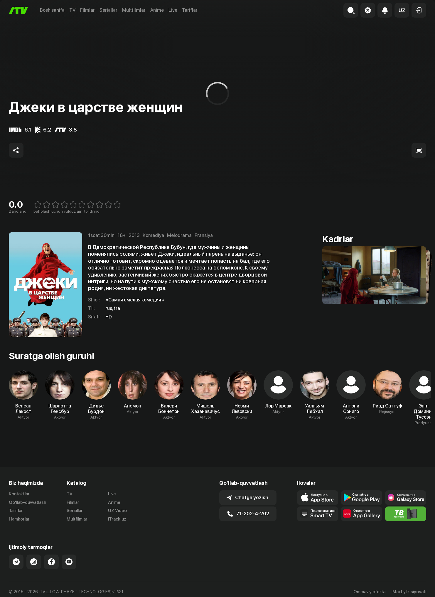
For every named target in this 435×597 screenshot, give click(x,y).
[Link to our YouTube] (69, 562)
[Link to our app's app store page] (317, 497)
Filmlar (87, 10)
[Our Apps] (317, 513)
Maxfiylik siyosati (409, 591)
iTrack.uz (117, 519)
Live (172, 10)
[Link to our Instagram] (33, 562)
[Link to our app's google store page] (361, 497)
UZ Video (117, 510)
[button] (401, 10)
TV (72, 10)
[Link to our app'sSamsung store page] (405, 497)
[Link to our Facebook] (51, 562)
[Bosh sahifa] (18, 10)
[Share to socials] (16, 150)
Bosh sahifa (52, 10)
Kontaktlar (19, 494)
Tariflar (190, 10)
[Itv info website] (405, 513)
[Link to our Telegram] (16, 562)
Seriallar (108, 10)
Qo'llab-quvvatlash (27, 502)
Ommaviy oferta (369, 591)
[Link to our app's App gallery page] (361, 513)
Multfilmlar (134, 10)
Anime (157, 10)
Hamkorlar (19, 519)
